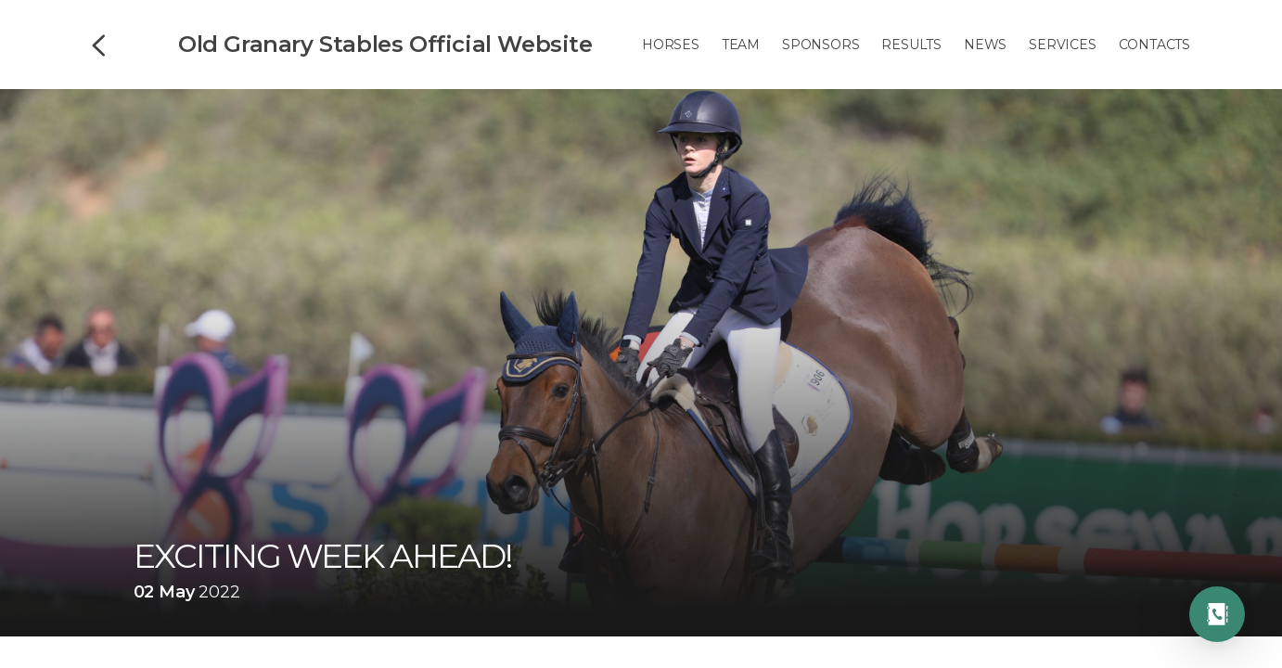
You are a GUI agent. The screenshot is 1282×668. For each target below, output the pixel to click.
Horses (670, 44)
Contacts (1154, 44)
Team (741, 44)
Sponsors (820, 44)
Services (1062, 44)
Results (911, 44)
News (985, 44)
